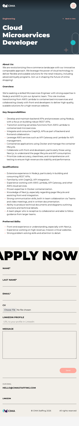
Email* (40, 296)
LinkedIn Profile (40, 320)
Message (40, 343)
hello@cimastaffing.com (19, 388)
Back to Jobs (70, 19)
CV (40, 308)
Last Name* (40, 282)
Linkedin (7, 398)
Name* (40, 271)
